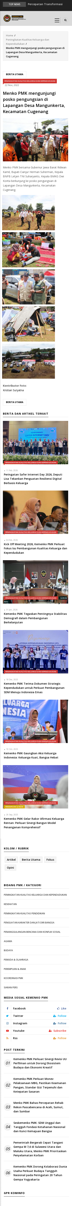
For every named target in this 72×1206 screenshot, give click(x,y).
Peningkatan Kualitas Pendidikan (24, 913)
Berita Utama (14, 74)
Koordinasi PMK (13, 978)
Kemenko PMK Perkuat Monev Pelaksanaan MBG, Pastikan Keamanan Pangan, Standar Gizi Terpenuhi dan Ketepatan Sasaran (39, 1085)
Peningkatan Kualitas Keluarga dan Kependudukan (29, 81)
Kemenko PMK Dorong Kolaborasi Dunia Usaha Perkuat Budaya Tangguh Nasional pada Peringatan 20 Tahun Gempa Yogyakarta (40, 1173)
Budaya (8, 950)
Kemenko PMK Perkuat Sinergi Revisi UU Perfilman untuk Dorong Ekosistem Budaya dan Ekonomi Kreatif (40, 1063)
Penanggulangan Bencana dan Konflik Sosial (32, 932)
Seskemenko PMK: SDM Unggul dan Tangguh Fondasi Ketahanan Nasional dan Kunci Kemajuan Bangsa (39, 1127)
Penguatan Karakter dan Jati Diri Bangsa (29, 922)
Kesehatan (10, 904)
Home (9, 35)
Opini (10, 867)
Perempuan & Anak (14, 806)
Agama (8, 941)
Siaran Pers (11, 987)
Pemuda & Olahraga (16, 959)
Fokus (50, 859)
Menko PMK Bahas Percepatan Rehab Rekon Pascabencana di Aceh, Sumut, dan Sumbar (38, 1107)
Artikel (11, 859)
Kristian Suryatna (13, 390)
